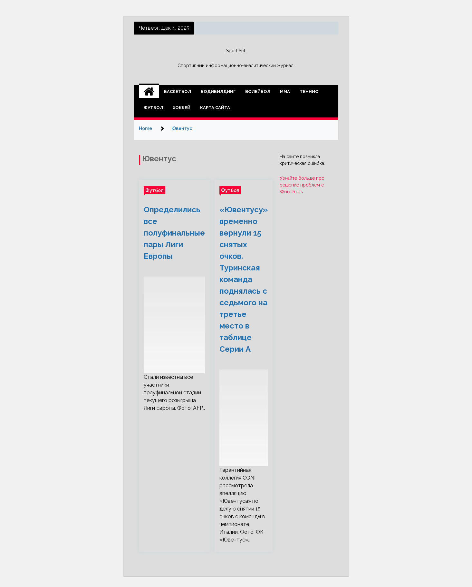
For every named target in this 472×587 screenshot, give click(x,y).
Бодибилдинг (218, 91)
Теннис (309, 91)
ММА (285, 91)
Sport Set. (236, 50)
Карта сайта (215, 107)
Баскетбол (177, 91)
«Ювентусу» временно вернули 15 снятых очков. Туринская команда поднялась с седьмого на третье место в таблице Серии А (243, 279)
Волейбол (257, 91)
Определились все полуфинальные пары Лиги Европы (174, 233)
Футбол (153, 107)
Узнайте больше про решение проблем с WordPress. (302, 185)
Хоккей (181, 107)
